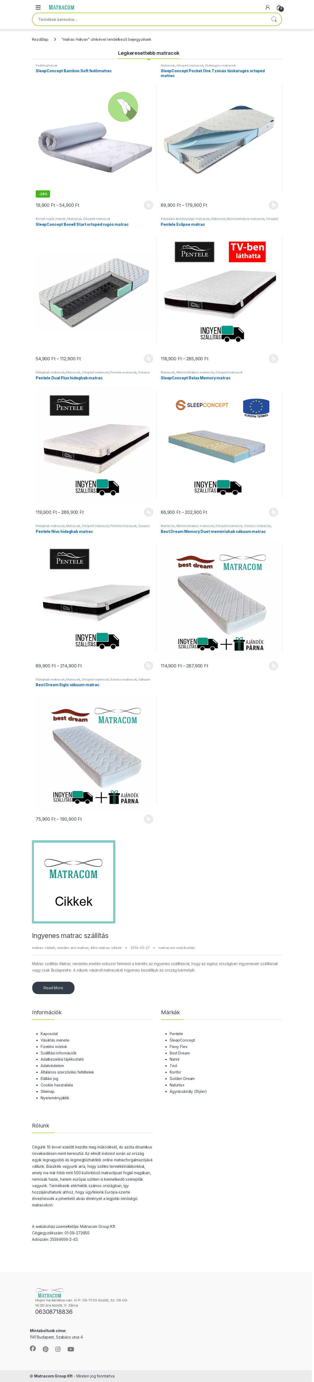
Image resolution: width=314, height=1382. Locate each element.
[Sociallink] (33, 1348)
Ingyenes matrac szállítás (70, 936)
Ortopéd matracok (190, 65)
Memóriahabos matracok (245, 219)
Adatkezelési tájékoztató (62, 1059)
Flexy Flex (179, 1046)
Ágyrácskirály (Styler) (188, 1091)
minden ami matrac (73, 947)
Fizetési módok (54, 1046)
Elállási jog (49, 1078)
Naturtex (177, 1085)
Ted (173, 1065)
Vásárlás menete (55, 1040)
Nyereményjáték (55, 1098)
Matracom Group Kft (53, 1376)
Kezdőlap (40, 39)
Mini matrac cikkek (106, 947)
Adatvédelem (52, 1065)
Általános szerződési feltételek (67, 1072)
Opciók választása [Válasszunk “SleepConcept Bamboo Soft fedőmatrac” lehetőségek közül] (148, 205)
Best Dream (180, 1053)
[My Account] (268, 7)
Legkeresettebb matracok (148, 53)
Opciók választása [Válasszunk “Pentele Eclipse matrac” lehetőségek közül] (273, 358)
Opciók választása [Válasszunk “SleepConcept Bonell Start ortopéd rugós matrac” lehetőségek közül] (148, 358)
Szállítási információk (59, 1053)
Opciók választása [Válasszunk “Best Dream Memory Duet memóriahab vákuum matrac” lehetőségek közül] (273, 665)
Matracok (168, 65)
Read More (53, 987)
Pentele (176, 1033)
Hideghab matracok (50, 372)
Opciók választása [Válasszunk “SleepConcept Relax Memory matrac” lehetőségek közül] (273, 512)
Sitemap (48, 1091)
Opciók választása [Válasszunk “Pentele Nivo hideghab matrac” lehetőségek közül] (148, 665)
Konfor (175, 1072)
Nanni (174, 1059)
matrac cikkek (43, 947)
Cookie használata (57, 1085)
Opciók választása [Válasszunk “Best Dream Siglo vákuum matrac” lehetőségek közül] (148, 819)
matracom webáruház (177, 947)
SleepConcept (182, 1040)
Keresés (273, 19)
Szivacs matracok (257, 526)
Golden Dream (182, 1078)
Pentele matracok (123, 372)
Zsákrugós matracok (220, 65)
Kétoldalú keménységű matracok (185, 219)
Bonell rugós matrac (51, 219)
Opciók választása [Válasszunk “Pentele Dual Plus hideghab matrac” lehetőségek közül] (148, 512)
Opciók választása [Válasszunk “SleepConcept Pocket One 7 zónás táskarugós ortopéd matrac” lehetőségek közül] (273, 205)
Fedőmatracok (46, 65)
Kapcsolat (49, 1033)
